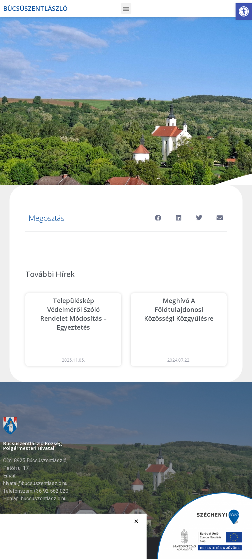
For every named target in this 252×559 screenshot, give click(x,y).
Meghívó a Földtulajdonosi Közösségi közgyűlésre (178, 309)
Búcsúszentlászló (35, 8)
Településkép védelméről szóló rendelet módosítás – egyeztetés (73, 314)
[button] (244, 11)
